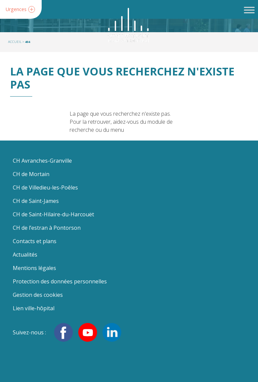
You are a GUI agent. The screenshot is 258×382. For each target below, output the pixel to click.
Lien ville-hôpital (33, 308)
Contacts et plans (34, 241)
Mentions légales (34, 268)
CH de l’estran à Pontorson (47, 227)
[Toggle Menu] (249, 10)
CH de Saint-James (36, 201)
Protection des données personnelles (60, 281)
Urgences (16, 9)
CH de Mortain (31, 174)
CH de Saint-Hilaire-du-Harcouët (53, 214)
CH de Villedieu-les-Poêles (45, 187)
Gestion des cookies (38, 294)
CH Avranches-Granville (42, 160)
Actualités (25, 254)
